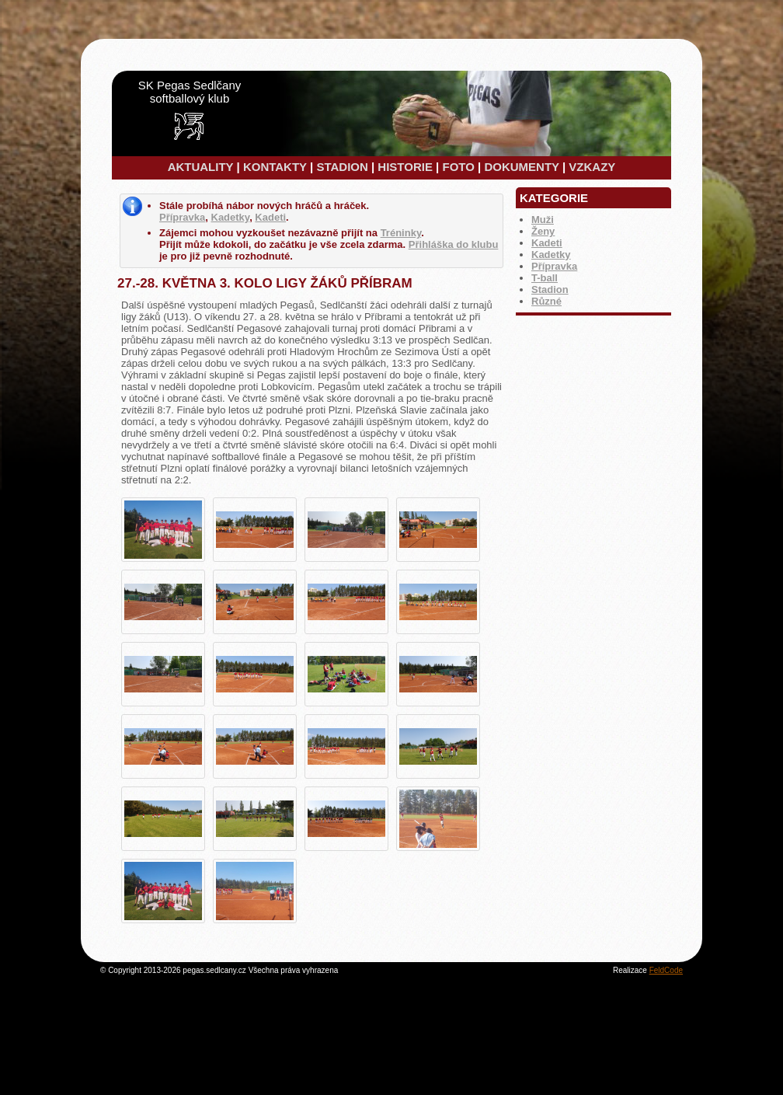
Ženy (543, 231)
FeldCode (666, 970)
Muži (542, 219)
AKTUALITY (201, 166)
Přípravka (554, 266)
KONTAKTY (275, 166)
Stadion (550, 289)
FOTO (458, 166)
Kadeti (546, 243)
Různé (546, 301)
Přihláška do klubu (454, 244)
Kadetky (551, 254)
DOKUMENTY (521, 166)
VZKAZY (592, 166)
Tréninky (401, 233)
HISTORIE (405, 166)
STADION (341, 166)
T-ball (544, 278)
